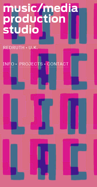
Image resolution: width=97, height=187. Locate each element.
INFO (8, 64)
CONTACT (58, 64)
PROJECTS (31, 64)
